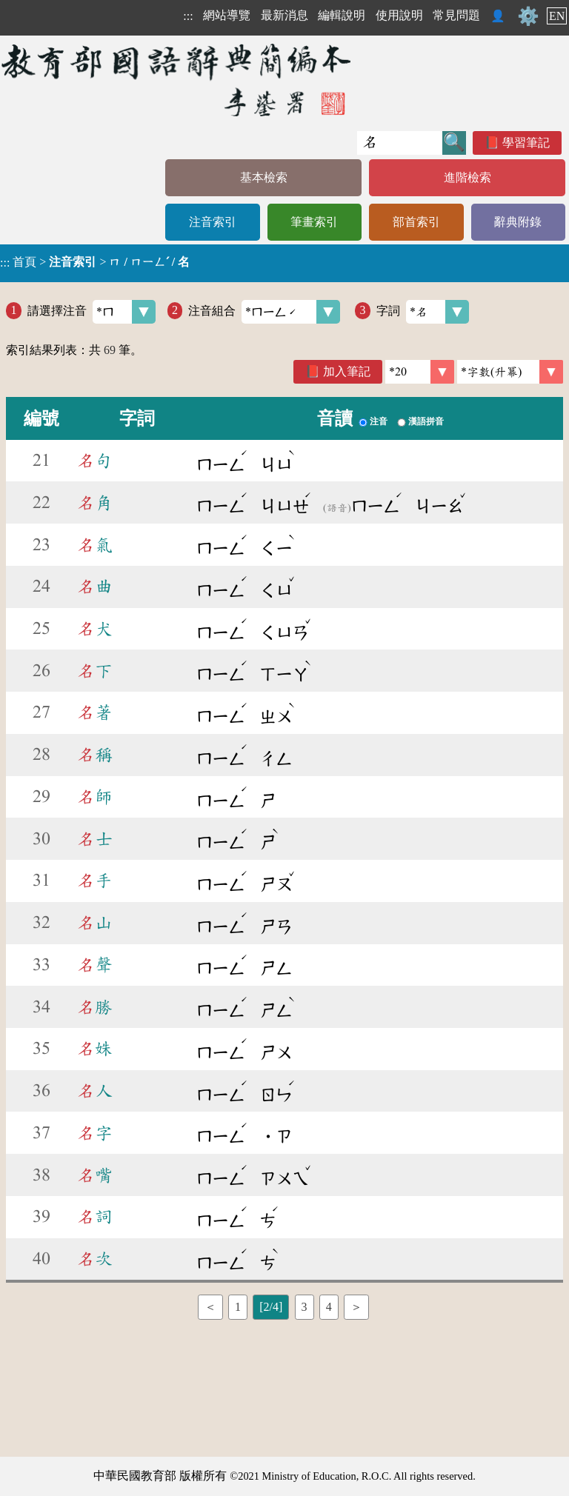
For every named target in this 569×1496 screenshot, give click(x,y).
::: (188, 16)
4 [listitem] (329, 1306)
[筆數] (419, 372)
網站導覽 (226, 15)
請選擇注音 (91, 312)
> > (95, 262)
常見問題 (456, 15)
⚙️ (528, 16)
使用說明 (399, 15)
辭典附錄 (518, 222)
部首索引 (416, 222)
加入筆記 (346, 371)
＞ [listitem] (356, 1306)
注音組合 (264, 312)
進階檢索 (467, 177)
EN (557, 16)
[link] (510, 372)
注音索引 (212, 222)
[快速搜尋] (399, 143)
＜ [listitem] (210, 1306)
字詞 (422, 312)
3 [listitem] (304, 1306)
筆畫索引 (314, 222)
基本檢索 (263, 177)
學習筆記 (526, 142)
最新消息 (284, 15)
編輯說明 (341, 15)
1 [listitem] (238, 1306)
